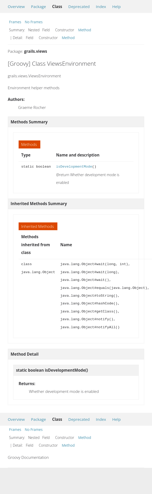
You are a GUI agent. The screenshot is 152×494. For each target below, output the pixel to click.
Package (38, 6)
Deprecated (79, 6)
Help (116, 6)
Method (84, 29)
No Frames (34, 21)
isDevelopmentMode (74, 166)
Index (101, 6)
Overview (16, 6)
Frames (15, 21)
